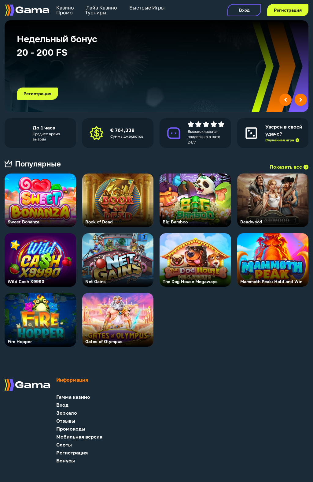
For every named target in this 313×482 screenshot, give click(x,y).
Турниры (95, 12)
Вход (244, 10)
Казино (65, 8)
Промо (64, 12)
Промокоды (70, 429)
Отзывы (65, 421)
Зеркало (66, 413)
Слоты (64, 445)
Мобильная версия (79, 437)
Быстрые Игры (147, 8)
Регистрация (288, 10)
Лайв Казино (101, 8)
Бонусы (65, 461)
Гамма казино (73, 397)
